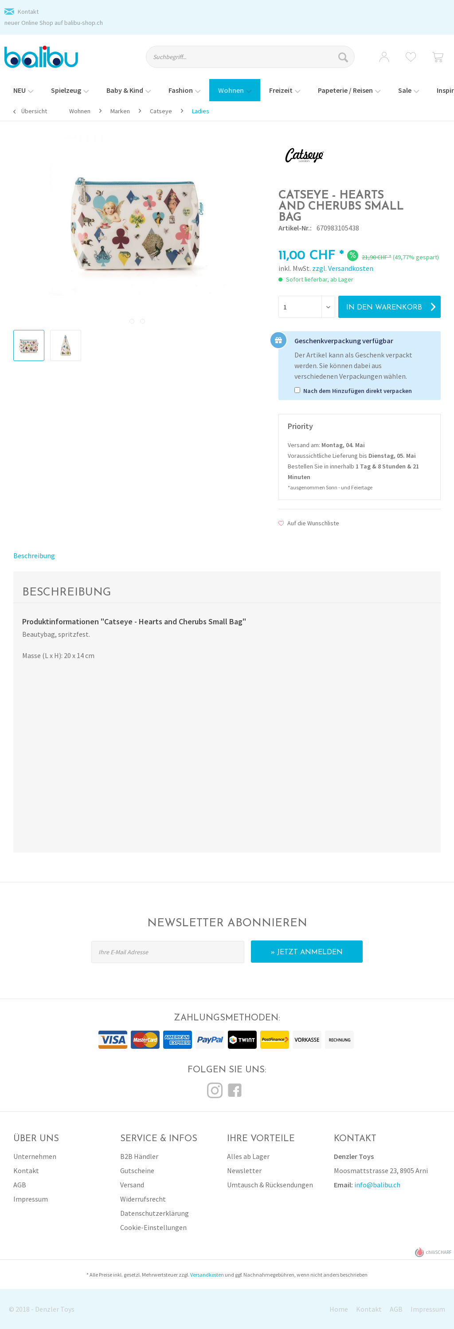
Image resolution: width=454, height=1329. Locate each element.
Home (338, 1309)
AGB (19, 1184)
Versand (132, 1184)
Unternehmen (34, 1156)
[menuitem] (257, 61)
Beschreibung (34, 555)
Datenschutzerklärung (154, 1213)
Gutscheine (137, 1170)
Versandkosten (207, 1274)
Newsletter (244, 1170)
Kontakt (28, 12)
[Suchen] (344, 57)
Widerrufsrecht (143, 1198)
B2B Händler (139, 1156)
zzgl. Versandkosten (342, 268)
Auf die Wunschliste (308, 523)
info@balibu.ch (377, 1184)
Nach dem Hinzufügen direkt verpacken (357, 391)
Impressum (30, 1198)
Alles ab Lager (248, 1156)
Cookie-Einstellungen (153, 1227)
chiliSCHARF (433, 1252)
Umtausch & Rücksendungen (270, 1184)
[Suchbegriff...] (250, 57)
